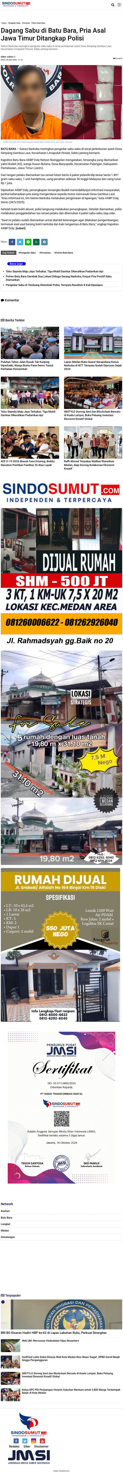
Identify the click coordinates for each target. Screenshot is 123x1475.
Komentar (117, 58)
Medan (5, 1230)
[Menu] (120, 5)
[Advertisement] (61, 1265)
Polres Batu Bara (38, 23)
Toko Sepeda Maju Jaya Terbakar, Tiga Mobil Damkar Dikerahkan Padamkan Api (54, 271)
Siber (26, 1446)
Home (4, 23)
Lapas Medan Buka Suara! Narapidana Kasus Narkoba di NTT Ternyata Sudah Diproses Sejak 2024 (93, 365)
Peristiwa (26, 23)
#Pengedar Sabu (27, 252)
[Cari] (112, 5)
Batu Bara (6, 1217)
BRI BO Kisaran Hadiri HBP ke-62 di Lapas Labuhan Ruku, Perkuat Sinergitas (54, 1333)
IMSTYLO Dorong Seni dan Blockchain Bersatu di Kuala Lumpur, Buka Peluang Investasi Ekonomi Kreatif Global (92, 415)
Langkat (5, 1224)
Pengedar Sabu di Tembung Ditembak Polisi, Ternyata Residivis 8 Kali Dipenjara (54, 285)
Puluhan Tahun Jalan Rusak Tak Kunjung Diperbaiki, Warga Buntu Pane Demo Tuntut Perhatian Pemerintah (27, 365)
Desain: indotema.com (61, 1471)
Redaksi (14, 1446)
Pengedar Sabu (14, 23)
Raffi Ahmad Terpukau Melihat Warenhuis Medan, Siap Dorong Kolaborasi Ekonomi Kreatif (89, 465)
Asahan (5, 1211)
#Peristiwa (45, 252)
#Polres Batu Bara (63, 252)
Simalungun (8, 1237)
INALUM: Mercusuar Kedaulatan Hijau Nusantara (50, 1340)
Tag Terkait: (8, 252)
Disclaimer (41, 1446)
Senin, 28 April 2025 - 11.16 (12, 60)
